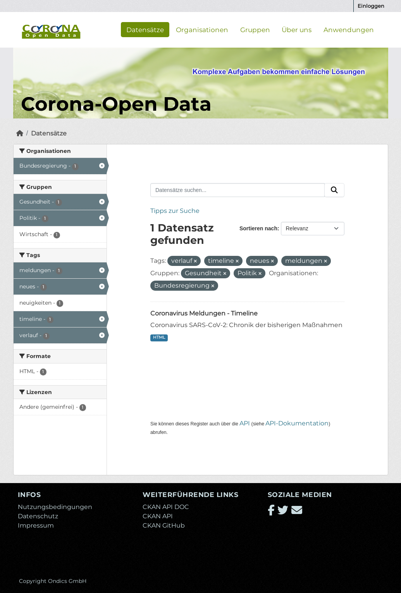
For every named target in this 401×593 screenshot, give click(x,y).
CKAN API (158, 516)
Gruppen (255, 29)
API (244, 423)
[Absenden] (334, 190)
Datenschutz (38, 516)
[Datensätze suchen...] (237, 190)
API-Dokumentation (297, 423)
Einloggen (371, 6)
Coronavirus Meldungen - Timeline (204, 313)
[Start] (19, 133)
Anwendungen (349, 29)
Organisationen (202, 29)
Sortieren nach (258, 228)
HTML (159, 337)
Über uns (297, 29)
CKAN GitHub (164, 525)
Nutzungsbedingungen (55, 507)
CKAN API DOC (166, 507)
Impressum (36, 525)
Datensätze (145, 29)
